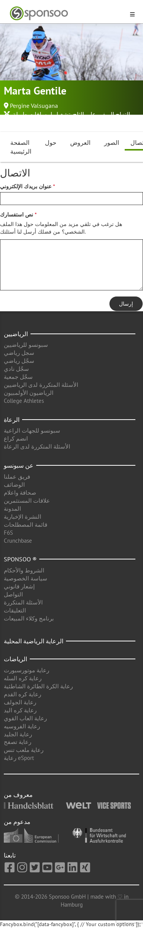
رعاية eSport (19, 757)
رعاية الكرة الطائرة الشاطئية (38, 686)
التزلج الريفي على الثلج (101, 114)
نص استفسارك (16, 214)
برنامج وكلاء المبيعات (29, 618)
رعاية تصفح (17, 741)
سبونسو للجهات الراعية (32, 430)
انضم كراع (16, 438)
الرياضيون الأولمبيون (28, 392)
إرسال (126, 303)
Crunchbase (18, 540)
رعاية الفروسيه (22, 726)
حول (50, 142)
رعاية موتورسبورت (26, 670)
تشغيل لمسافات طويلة (41, 114)
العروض (80, 142)
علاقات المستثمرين (27, 500)
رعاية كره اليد (20, 710)
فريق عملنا (17, 476)
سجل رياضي (19, 352)
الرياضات (15, 659)
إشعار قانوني (19, 586)
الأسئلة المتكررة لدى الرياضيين (41, 384)
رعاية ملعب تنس (23, 749)
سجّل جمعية (18, 376)
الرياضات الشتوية (25, 123)
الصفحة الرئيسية (20, 147)
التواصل (13, 594)
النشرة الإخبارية (22, 516)
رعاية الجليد (18, 734)
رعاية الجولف (20, 702)
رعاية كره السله (23, 678)
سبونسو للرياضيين (26, 344)
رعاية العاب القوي (25, 718)
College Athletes (24, 400)
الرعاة (11, 419)
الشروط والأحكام (24, 570)
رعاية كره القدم (22, 694)
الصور (111, 142)
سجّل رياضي (19, 360)
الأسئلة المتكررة (23, 602)
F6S (8, 532)
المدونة (12, 508)
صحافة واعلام (20, 492)
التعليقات (15, 610)
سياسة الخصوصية (25, 578)
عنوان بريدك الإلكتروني (25, 186)
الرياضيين (16, 334)
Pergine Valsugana (34, 105)
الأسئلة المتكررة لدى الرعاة (37, 446)
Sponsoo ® (20, 559)
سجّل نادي (16, 368)
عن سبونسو (19, 465)
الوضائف (14, 484)
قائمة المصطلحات (25, 524)
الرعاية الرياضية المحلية (33, 641)
